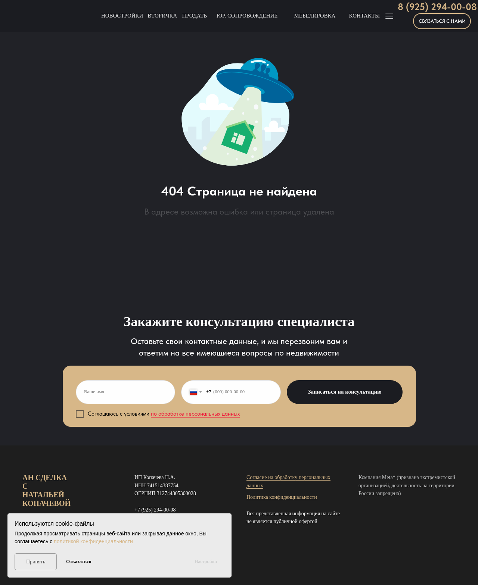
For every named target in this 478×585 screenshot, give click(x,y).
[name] (126, 392)
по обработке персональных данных (195, 413)
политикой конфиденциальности (93, 541)
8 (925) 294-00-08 (437, 6)
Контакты (364, 16)
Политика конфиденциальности (281, 497)
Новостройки (122, 16)
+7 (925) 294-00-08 (155, 510)
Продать (194, 16)
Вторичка (162, 16)
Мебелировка (315, 16)
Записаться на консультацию (345, 392)
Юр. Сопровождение (247, 16)
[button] (442, 21)
